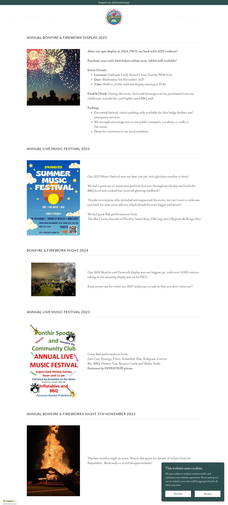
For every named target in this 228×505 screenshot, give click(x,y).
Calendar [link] (53, 17)
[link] (114, 16)
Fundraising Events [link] (31, 17)
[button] (215, 17)
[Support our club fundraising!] (114, 2)
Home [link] (11, 17)
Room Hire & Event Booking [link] (189, 17)
